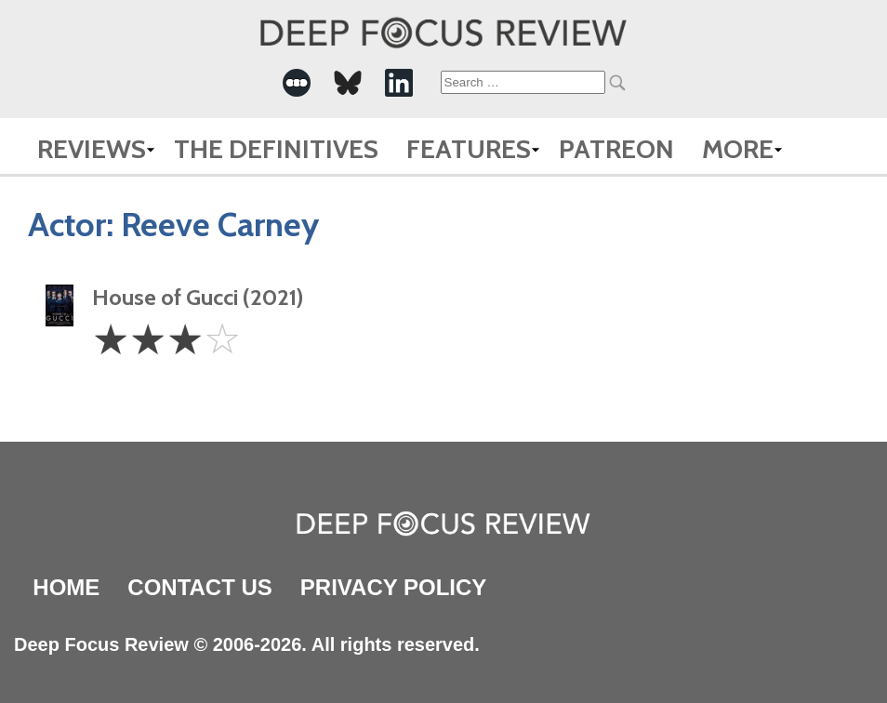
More (738, 149)
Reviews (91, 149)
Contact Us (199, 587)
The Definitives (276, 149)
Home (66, 587)
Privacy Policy (393, 587)
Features (468, 149)
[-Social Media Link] (297, 83)
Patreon (616, 149)
